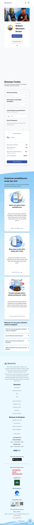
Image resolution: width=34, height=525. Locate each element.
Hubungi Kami (17, 433)
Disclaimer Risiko (17, 407)
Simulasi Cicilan (17, 41)
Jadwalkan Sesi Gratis (17, 420)
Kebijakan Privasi (17, 404)
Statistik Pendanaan (17, 390)
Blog (17, 396)
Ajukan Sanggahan (17, 429)
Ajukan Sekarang (17, 36)
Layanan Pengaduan (17, 426)
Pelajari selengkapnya (17, 228)
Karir (17, 393)
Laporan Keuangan (17, 413)
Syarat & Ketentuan (17, 401)
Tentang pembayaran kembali (17, 316)
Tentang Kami (17, 387)
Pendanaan (16, 410)
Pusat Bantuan (17, 423)
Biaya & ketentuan (17, 272)
